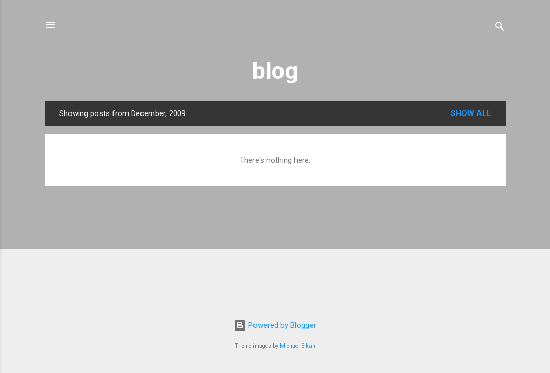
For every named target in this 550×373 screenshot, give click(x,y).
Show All (470, 113)
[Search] (499, 28)
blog (275, 70)
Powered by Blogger (275, 325)
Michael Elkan (297, 345)
